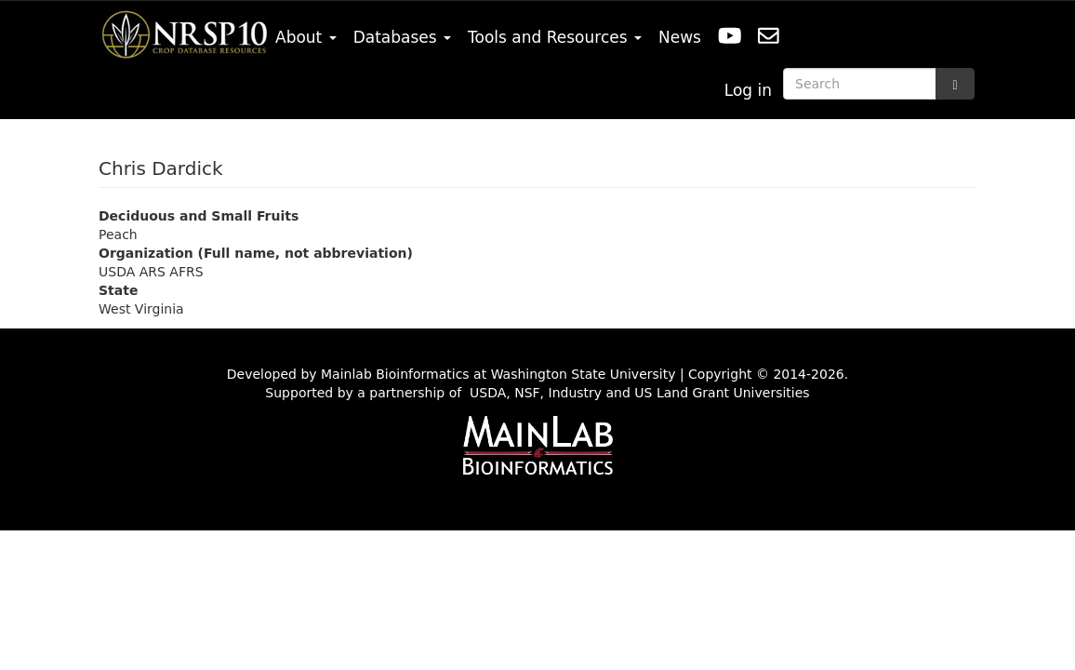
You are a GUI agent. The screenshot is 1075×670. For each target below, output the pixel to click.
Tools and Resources (555, 37)
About (306, 37)
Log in (748, 90)
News (679, 37)
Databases (402, 37)
